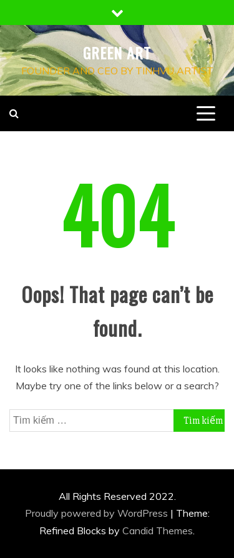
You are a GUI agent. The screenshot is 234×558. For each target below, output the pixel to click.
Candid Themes (157, 530)
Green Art (117, 52)
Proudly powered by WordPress (97, 513)
